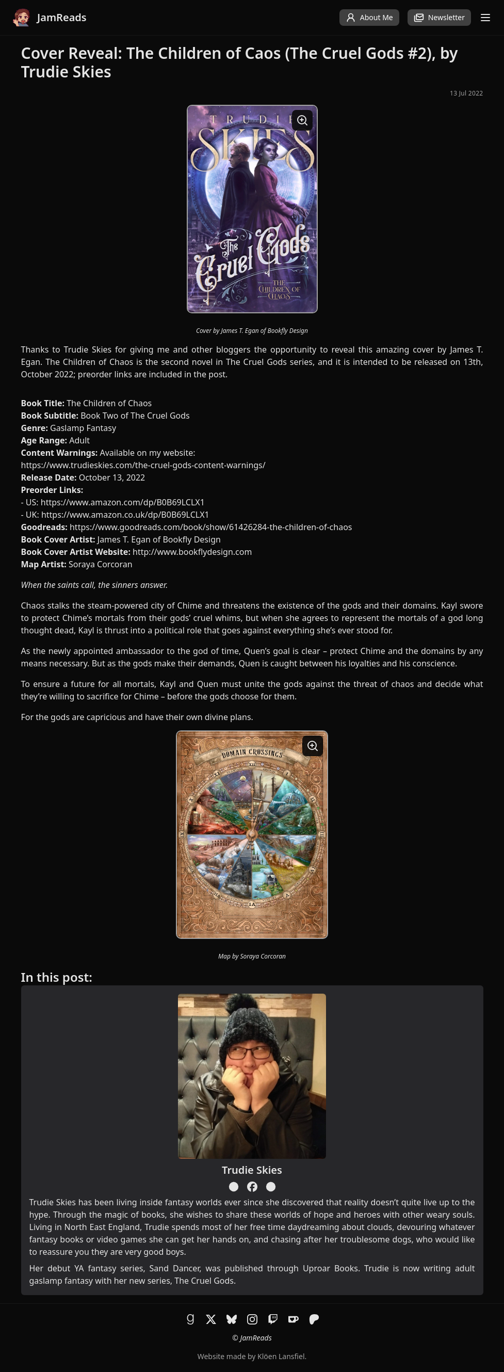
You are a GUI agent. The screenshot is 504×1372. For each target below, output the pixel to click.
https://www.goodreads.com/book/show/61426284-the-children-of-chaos (211, 527)
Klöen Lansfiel (280, 1356)
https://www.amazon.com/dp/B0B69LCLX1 (123, 502)
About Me (369, 17)
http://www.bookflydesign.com (192, 551)
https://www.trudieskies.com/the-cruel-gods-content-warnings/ (143, 465)
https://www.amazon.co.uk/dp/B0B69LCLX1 (125, 514)
